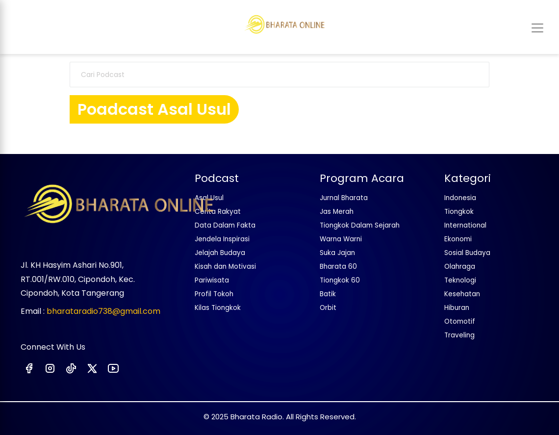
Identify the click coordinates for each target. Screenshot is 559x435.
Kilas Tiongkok (218, 307)
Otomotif (459, 321)
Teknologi (460, 280)
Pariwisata (212, 280)
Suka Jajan (337, 252)
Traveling (459, 335)
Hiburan (456, 307)
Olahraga (459, 266)
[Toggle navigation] (537, 28)
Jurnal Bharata (344, 198)
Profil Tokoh (214, 294)
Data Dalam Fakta (225, 225)
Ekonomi (458, 239)
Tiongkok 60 (340, 280)
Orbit (328, 307)
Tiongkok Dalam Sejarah (360, 225)
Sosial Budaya (467, 252)
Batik (328, 294)
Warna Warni (341, 239)
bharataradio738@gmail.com (103, 311)
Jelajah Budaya (220, 252)
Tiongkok (459, 211)
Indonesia (460, 198)
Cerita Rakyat (218, 211)
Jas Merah (337, 211)
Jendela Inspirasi (222, 239)
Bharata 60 (338, 266)
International (465, 225)
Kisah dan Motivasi (225, 266)
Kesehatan (462, 294)
